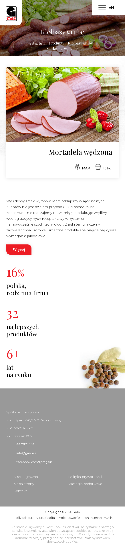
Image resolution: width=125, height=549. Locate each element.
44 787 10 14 (25, 444)
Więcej (19, 249)
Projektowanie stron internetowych (84, 518)
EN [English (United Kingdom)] (111, 7)
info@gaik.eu (26, 453)
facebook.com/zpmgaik (34, 462)
